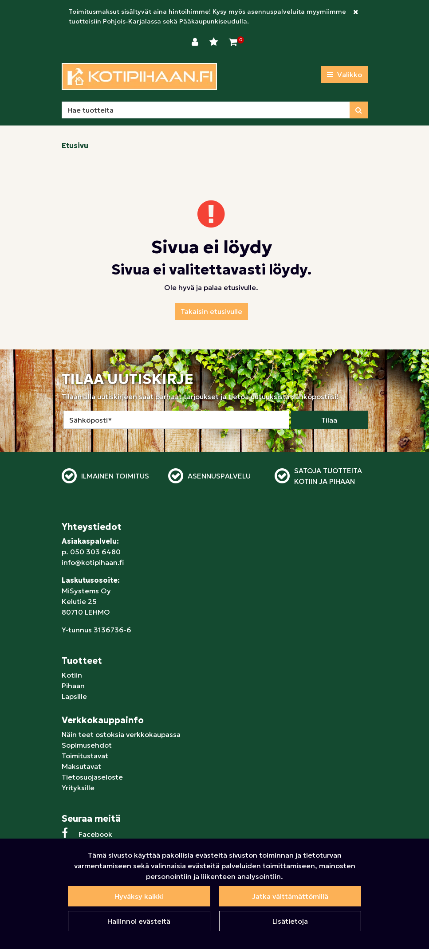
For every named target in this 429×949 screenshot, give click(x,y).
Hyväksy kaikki (139, 896)
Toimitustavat (85, 755)
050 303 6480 (95, 551)
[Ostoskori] (233, 42)
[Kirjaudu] (196, 42)
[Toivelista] (214, 42)
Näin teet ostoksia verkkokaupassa (121, 734)
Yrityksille (78, 787)
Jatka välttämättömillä (290, 896)
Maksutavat (81, 766)
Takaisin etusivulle (211, 311)
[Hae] (206, 110)
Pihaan (73, 685)
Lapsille (74, 696)
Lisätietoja (290, 921)
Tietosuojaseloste (92, 777)
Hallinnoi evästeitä (138, 921)
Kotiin (72, 675)
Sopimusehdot (87, 745)
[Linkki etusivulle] (139, 76)
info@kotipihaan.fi (93, 562)
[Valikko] (344, 74)
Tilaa (329, 420)
